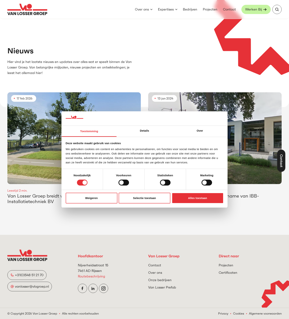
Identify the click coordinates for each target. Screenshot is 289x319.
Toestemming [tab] (89, 131)
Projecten (210, 9)
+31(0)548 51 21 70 (29, 275)
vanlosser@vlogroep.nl (32, 286)
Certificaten (228, 272)
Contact (229, 9)
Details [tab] (144, 130)
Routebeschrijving (91, 276)
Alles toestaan (197, 198)
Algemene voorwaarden (265, 313)
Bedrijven (190, 9)
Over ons (142, 9)
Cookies (238, 313)
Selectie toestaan (144, 198)
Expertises (166, 9)
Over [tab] (200, 130)
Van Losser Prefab (162, 287)
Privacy (223, 313)
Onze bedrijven (160, 280)
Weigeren (91, 198)
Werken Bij (253, 9)
